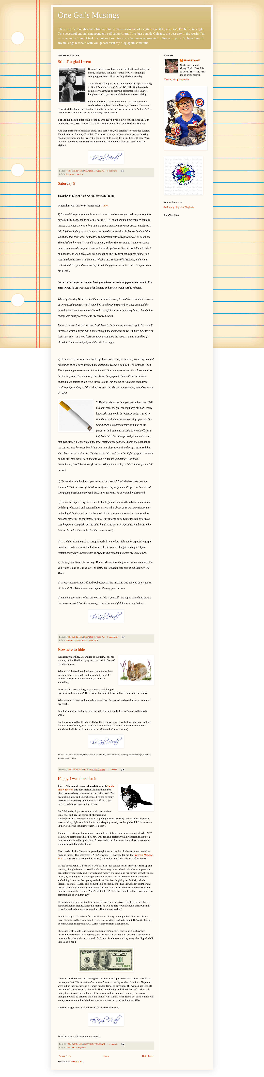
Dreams (69, 640)
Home (106, 1056)
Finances (77, 640)
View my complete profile (176, 79)
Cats (68, 1047)
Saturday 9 (66, 183)
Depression (71, 174)
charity (73, 1047)
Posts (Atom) (77, 1061)
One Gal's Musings (89, 15)
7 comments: (113, 637)
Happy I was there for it (77, 778)
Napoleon (82, 1047)
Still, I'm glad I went (74, 61)
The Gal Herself (192, 60)
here (105, 205)
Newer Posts (65, 1056)
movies (80, 174)
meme (84, 640)
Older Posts (147, 1056)
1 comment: (112, 171)
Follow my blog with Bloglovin (179, 207)
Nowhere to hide (71, 649)
